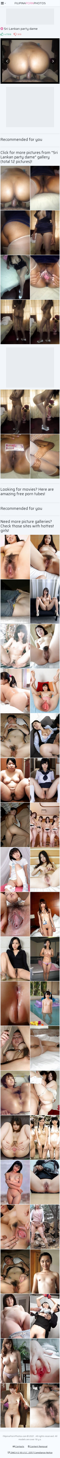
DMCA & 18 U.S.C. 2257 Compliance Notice (30, 1452)
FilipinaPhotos (30, 3)
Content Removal (37, 1446)
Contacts (18, 1446)
